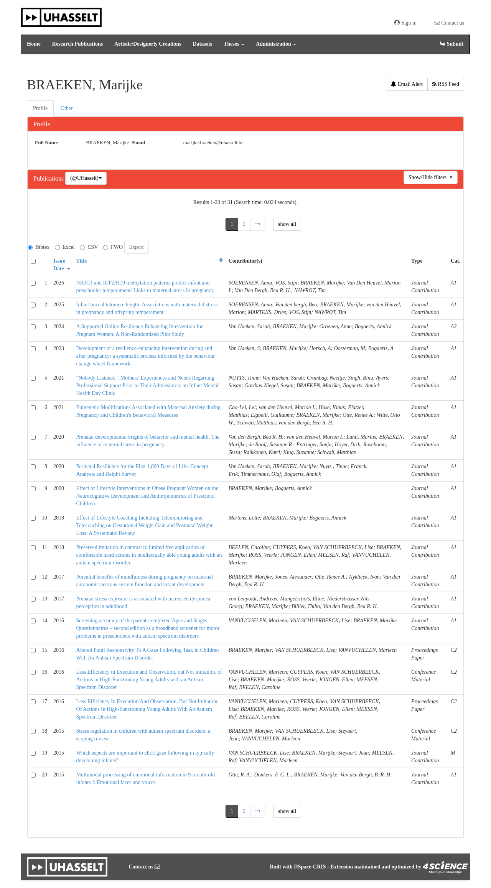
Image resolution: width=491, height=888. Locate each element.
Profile (41, 124)
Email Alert (406, 84)
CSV (89, 247)
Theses (234, 44)
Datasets (202, 44)
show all (287, 224)
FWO (113, 247)
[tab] (40, 108)
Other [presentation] (67, 108)
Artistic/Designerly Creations (147, 44)
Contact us (449, 23)
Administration (276, 44)
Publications (49, 178)
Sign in (405, 23)
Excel (65, 247)
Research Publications (77, 44)
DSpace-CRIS (310, 867)
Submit (451, 44)
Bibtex (38, 247)
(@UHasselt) (86, 178)
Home (34, 44)
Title (81, 261)
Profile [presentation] (40, 108)
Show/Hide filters (431, 177)
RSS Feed (445, 84)
